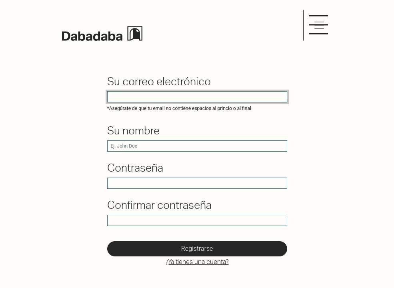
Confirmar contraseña (159, 205)
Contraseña (135, 168)
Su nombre (133, 130)
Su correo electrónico (159, 81)
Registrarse (197, 248)
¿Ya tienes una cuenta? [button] (197, 262)
